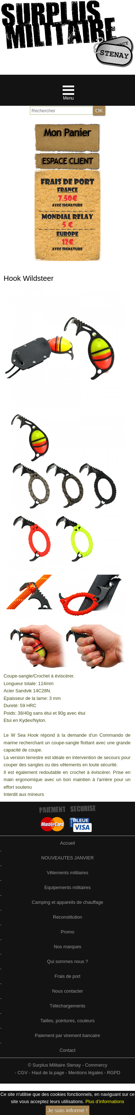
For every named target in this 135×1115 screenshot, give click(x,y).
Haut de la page (48, 1072)
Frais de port (68, 976)
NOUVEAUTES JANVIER (67, 858)
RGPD (113, 1072)
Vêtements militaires (67, 872)
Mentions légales (85, 1072)
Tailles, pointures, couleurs (67, 1020)
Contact (67, 1050)
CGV (23, 1072)
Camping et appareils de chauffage (67, 902)
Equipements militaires (67, 887)
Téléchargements (67, 1006)
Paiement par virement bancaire (67, 1035)
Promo (68, 932)
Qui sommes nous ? (67, 961)
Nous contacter (67, 991)
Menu (68, 98)
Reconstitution (67, 917)
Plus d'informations (104, 1101)
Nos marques (67, 946)
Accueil (67, 843)
